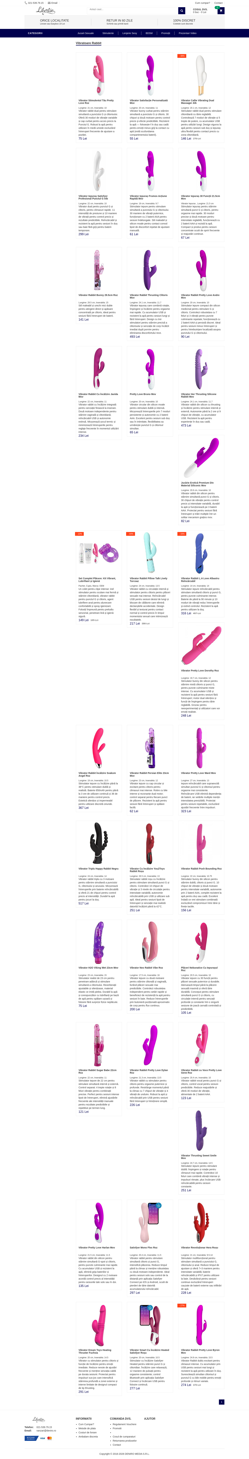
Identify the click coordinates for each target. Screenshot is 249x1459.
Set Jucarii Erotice (42, 219)
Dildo (32, 188)
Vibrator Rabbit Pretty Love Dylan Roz (149, 1071)
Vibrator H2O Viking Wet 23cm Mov (98, 967)
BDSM (32, 194)
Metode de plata (87, 1428)
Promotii (35, 230)
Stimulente (108, 33)
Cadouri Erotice (40, 214)
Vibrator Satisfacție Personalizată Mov (149, 101)
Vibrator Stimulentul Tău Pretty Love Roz (96, 101)
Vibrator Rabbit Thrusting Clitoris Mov (148, 296)
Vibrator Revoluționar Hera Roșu (199, 1247)
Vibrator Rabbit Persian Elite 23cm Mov (149, 774)
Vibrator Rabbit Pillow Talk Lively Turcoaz (148, 579)
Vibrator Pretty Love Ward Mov (198, 773)
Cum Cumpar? (86, 1424)
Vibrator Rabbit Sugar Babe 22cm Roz (98, 1071)
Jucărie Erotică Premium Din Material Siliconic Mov (197, 484)
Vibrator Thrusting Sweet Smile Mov (198, 1156)
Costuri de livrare (88, 1432)
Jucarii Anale (38, 199)
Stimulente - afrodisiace (46, 163)
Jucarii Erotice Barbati (45, 168)
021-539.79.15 (34, 3)
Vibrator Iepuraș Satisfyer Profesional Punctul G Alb (93, 197)
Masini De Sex (38, 224)
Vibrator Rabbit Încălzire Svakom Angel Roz (97, 774)
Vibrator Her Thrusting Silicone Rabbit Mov (198, 395)
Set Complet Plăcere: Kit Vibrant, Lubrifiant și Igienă (97, 579)
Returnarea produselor (125, 1440)
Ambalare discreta (88, 1436)
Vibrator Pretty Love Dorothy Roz (200, 670)
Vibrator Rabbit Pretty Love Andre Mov (200, 296)
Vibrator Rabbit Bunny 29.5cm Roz (98, 295)
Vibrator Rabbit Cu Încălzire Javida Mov (98, 395)
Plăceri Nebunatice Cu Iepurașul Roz (199, 969)
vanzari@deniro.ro (46, 1430)
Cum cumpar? (202, 3)
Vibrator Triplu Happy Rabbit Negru (99, 868)
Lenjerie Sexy (38, 183)
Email (52, 3)
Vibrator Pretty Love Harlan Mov (97, 1247)
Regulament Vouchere (125, 1424)
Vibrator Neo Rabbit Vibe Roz (146, 967)
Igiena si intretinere (43, 178)
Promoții (165, 33)
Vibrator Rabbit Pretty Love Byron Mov (200, 1351)
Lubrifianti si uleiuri (43, 173)
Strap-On (35, 209)
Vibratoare (36, 40)
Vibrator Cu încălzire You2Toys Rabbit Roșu (147, 870)
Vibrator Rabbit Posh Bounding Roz (201, 868)
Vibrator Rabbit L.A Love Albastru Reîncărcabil (200, 579)
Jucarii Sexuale (86, 33)
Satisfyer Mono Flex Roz (143, 1247)
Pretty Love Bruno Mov (143, 394)
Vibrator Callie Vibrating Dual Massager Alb (197, 101)
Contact (218, 3)
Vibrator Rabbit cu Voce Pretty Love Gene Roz (201, 1071)
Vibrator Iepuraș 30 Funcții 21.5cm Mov (200, 197)
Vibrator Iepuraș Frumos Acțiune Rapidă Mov (148, 197)
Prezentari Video (40, 235)
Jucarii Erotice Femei (43, 204)
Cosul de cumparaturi (124, 1436)
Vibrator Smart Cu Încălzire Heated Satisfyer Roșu (149, 1351)
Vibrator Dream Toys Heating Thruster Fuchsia (95, 1351)
